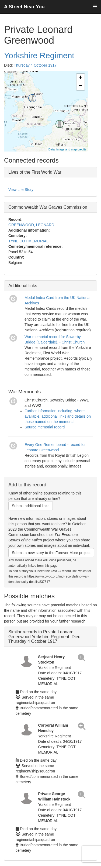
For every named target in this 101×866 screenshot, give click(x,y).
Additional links (22, 285)
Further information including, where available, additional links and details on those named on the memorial (58, 416)
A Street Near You (24, 6)
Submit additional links (30, 506)
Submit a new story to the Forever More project (51, 553)
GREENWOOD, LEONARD (31, 225)
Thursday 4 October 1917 (35, 65)
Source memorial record (45, 427)
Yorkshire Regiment (39, 55)
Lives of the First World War (34, 172)
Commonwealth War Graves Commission (47, 207)
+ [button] (80, 78)
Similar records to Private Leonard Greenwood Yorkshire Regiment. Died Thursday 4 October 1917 (44, 637)
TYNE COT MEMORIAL (28, 241)
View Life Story (20, 189)
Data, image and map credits (67, 149)
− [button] (80, 86)
